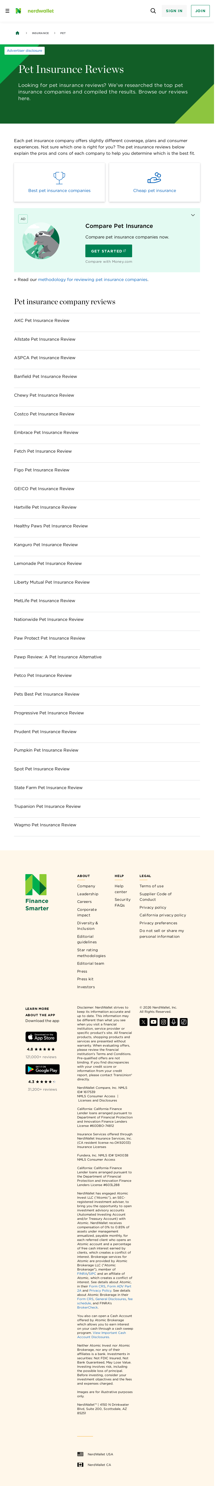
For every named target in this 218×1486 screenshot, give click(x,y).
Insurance (40, 33)
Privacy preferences (158, 923)
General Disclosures (110, 1299)
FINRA (82, 1274)
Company (86, 886)
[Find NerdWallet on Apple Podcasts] (174, 1024)
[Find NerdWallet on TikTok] (184, 1024)
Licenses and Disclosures (97, 1100)
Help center (121, 889)
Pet (63, 33)
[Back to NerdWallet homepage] (17, 33)
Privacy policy (153, 907)
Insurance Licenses (91, 1147)
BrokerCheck (87, 1307)
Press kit (85, 979)
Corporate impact (87, 912)
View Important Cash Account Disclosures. (101, 1335)
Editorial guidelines (87, 939)
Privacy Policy (100, 1290)
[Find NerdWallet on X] (143, 1024)
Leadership (87, 894)
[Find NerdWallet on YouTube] (153, 1024)
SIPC (92, 1274)
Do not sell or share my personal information (162, 934)
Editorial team (90, 963)
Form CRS (97, 1286)
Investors (86, 987)
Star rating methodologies (91, 953)
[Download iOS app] (41, 1038)
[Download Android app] (42, 1070)
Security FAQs (123, 902)
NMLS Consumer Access (96, 1096)
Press (82, 971)
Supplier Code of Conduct (155, 897)
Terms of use (152, 886)
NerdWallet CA (94, 1465)
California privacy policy (163, 915)
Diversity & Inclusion (87, 926)
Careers (84, 901)
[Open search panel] (153, 11)
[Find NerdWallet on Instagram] (164, 1024)
